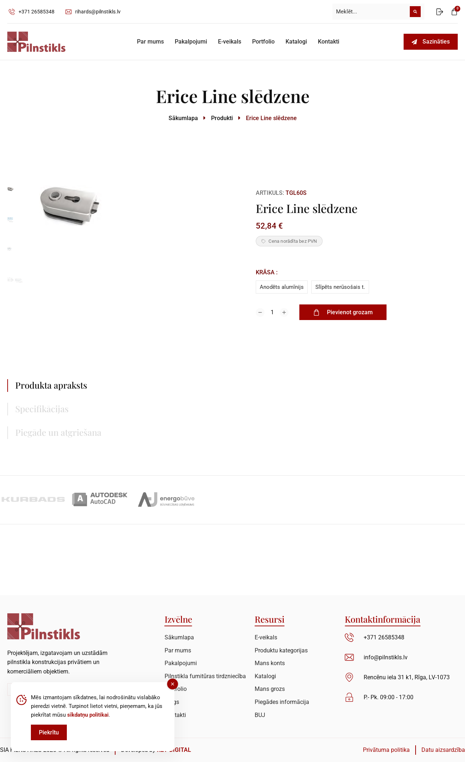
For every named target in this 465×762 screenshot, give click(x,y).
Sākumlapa (183, 118)
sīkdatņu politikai (88, 715)
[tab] (80, 385)
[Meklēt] (415, 11)
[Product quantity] (272, 312)
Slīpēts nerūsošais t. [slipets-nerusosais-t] (340, 287)
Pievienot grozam (343, 312)
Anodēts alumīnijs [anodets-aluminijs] (282, 287)
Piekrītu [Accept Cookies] (49, 732)
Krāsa (265, 272)
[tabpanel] (314, 413)
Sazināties (431, 41)
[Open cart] (454, 11)
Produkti (222, 118)
